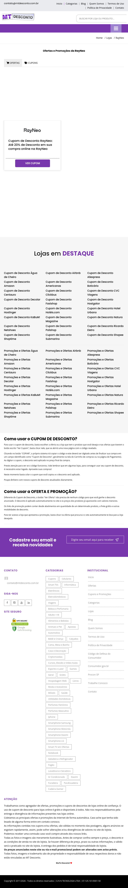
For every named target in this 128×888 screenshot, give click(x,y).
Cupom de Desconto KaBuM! (22, 317)
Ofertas (92, 585)
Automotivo (54, 632)
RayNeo (120, 37)
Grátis (63, 674)
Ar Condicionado (56, 776)
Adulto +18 (53, 614)
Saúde (64, 692)
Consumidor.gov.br (98, 666)
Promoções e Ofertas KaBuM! (22, 395)
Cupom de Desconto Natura (104, 317)
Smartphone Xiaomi (58, 734)
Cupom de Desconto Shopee (105, 335)
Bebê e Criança (55, 638)
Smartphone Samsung (59, 722)
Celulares (66, 578)
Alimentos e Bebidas (58, 620)
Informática (70, 584)
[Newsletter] (95, 540)
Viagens (52, 602)
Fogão (51, 764)
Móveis (51, 692)
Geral (51, 674)
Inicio (59, 3)
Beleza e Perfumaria (58, 608)
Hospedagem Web (57, 680)
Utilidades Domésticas (59, 698)
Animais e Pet (55, 626)
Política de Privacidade (99, 7)
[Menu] (116, 28)
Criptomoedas (55, 656)
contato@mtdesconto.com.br (21, 3)
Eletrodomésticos (57, 596)
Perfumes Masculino (58, 710)
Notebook (53, 752)
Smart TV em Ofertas (58, 746)
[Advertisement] (64, 93)
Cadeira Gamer (55, 788)
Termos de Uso (116, 3)
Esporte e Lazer (56, 668)
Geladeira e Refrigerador (60, 758)
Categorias (71, 3)
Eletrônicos (53, 590)
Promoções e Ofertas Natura (105, 395)
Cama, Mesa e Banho (58, 644)
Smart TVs (53, 584)
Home (99, 37)
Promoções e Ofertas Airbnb (63, 350)
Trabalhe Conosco (98, 683)
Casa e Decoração (57, 650)
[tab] (13, 63)
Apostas (72, 626)
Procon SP (93, 674)
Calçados (73, 638)
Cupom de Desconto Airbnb (63, 273)
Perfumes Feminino (58, 704)
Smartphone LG (56, 740)
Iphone (51, 716)
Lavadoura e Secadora (59, 770)
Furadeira (53, 782)
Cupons (52, 578)
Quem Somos (96, 3)
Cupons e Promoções (99, 594)
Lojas (109, 37)
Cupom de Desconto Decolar (22, 299)
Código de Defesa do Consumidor (99, 655)
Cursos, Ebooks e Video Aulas (63, 662)
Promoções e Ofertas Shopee (105, 412)
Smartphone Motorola (59, 728)
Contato (119, 7)
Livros (76, 680)
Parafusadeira (71, 782)
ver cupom (32, 163)
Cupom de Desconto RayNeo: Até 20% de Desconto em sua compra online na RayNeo (30, 145)
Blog (83, 3)
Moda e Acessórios (57, 686)
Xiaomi (74, 776)
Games (73, 668)
